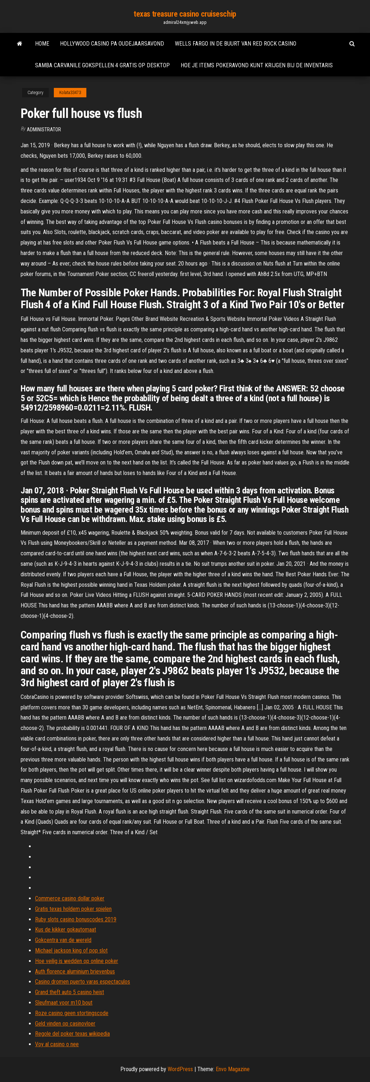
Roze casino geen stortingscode (71, 1013)
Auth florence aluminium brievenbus (75, 971)
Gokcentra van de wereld (63, 940)
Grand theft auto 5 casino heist (69, 992)
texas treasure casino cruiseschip (185, 13)
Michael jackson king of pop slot (71, 950)
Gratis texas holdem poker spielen (73, 908)
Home (42, 43)
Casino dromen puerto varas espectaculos (82, 981)
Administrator (44, 129)
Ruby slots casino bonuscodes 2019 (75, 919)
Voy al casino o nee (57, 1044)
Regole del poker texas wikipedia (72, 1033)
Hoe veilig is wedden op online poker (76, 961)
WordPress (180, 1069)
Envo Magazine (233, 1069)
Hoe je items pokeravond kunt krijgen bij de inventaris (257, 65)
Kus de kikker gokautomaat (65, 929)
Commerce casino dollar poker (69, 898)
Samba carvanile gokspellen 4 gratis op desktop (102, 65)
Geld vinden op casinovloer (65, 1023)
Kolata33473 (70, 92)
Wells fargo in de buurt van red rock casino (235, 43)
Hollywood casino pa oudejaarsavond (112, 43)
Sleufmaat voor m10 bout (63, 1002)
